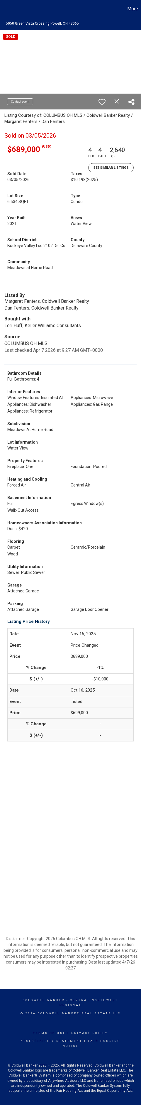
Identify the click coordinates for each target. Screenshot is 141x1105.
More (132, 8)
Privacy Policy (89, 1033)
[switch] (102, 101)
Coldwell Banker (44, 1000)
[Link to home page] (5, 9)
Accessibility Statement (51, 1041)
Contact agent (20, 101)
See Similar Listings (111, 168)
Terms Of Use (49, 1033)
